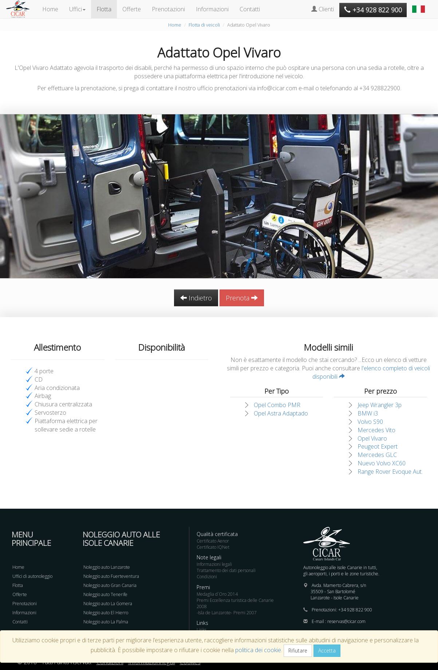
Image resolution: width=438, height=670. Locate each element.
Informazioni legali (214, 564)
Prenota (242, 297)
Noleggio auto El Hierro (105, 613)
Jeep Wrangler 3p (380, 405)
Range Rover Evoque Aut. (390, 472)
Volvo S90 (370, 422)
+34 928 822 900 (355, 610)
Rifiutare (297, 650)
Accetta (327, 650)
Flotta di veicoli (204, 24)
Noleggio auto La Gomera (107, 603)
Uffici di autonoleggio (32, 576)
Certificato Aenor (213, 541)
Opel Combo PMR (277, 405)
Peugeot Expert (378, 446)
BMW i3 (368, 413)
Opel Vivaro (372, 438)
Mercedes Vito (376, 430)
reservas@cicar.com (346, 621)
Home (50, 9)
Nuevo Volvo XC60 (382, 463)
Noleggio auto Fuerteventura (111, 576)
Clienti (322, 9)
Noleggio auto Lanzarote (106, 567)
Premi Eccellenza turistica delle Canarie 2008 (235, 603)
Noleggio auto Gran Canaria (110, 585)
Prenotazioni (168, 9)
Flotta (103, 9)
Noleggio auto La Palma (105, 622)
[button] (419, 5)
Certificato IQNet (213, 547)
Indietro (196, 297)
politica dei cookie (258, 650)
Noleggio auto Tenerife (105, 594)
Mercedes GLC (377, 455)
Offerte (131, 9)
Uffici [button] (77, 9)
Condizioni (207, 577)
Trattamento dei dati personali (226, 570)
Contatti (250, 9)
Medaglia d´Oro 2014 (217, 594)
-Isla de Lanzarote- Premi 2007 (227, 613)
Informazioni (212, 9)
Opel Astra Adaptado (281, 413)
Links (201, 630)
